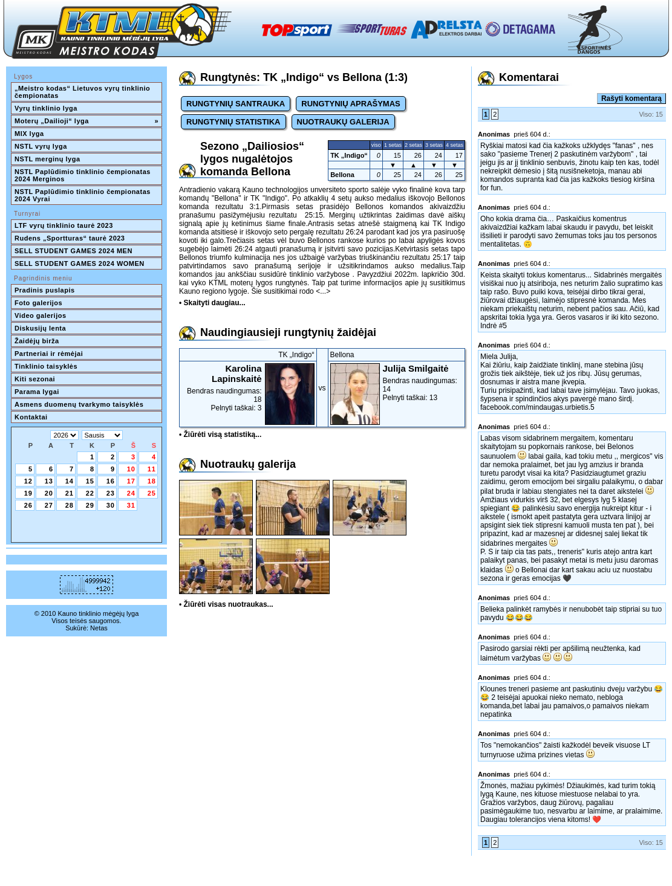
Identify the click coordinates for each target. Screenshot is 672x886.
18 (152, 481)
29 (90, 505)
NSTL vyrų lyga (41, 146)
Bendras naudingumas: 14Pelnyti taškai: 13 (396, 382)
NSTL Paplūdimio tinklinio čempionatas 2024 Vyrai (83, 195)
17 (131, 481)
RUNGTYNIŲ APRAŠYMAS (350, 103)
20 (49, 493)
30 (110, 505)
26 (28, 505)
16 (110, 481)
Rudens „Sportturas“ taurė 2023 (70, 238)
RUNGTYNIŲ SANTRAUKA (235, 103)
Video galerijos (41, 315)
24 (131, 493)
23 (110, 493)
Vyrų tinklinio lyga (46, 108)
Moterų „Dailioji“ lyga (86, 120)
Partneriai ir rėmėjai (49, 353)
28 (69, 505)
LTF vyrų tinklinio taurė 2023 (64, 225)
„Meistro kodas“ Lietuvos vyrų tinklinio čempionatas (83, 92)
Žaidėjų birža (37, 340)
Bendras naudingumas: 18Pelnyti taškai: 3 (248, 387)
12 (28, 481)
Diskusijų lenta (40, 328)
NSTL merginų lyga (47, 159)
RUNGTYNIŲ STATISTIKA (233, 121)
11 (152, 469)
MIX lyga (29, 133)
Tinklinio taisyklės (46, 366)
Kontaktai (31, 417)
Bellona (342, 174)
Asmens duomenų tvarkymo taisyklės (79, 404)
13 (49, 481)
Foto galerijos (38, 302)
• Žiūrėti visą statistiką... (220, 434)
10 (131, 469)
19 (28, 493)
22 (90, 493)
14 (69, 481)
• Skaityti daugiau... (212, 303)
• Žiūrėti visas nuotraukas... (226, 604)
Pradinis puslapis (45, 290)
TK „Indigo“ (349, 155)
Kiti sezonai (35, 379)
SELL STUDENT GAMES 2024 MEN (73, 250)
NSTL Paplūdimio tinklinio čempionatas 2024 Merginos (83, 175)
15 (90, 481)
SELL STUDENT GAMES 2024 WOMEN (80, 263)
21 (69, 493)
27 (49, 505)
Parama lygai (37, 391)
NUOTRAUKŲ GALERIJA (343, 121)
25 (152, 493)
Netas (99, 628)
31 (131, 505)
